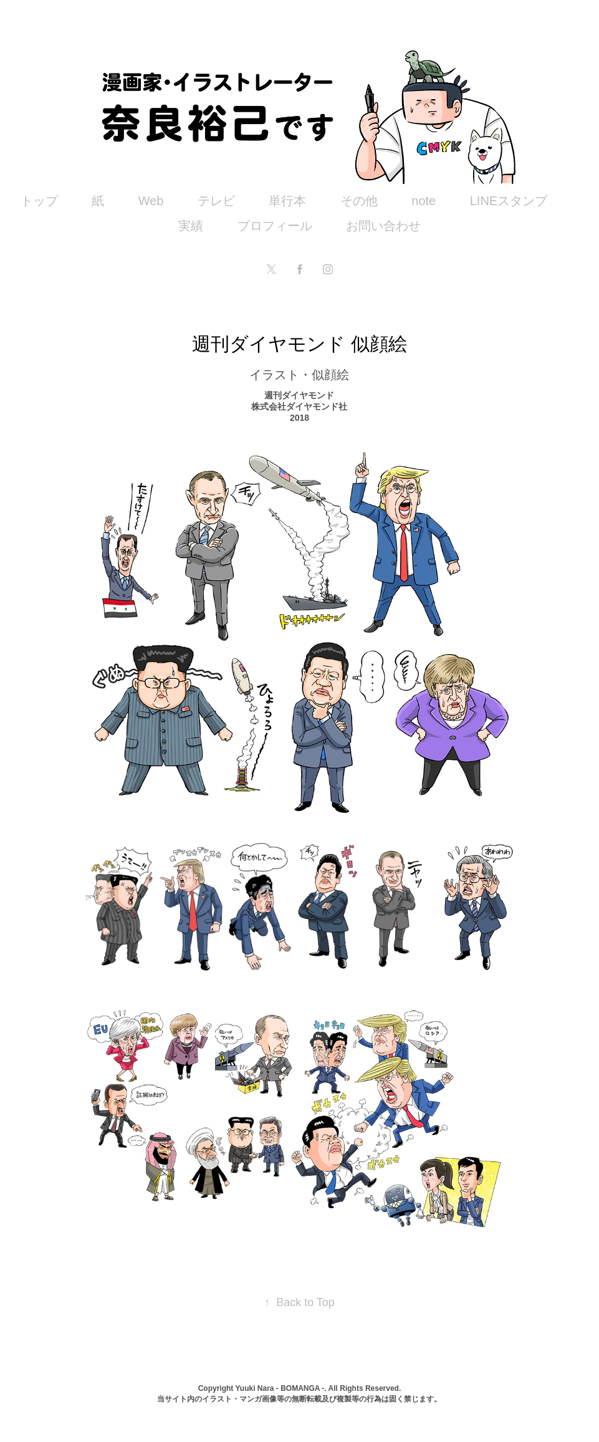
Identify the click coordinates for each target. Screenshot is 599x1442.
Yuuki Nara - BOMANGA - (279, 1388)
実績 (190, 226)
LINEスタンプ (508, 201)
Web (151, 201)
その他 (359, 201)
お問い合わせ (383, 226)
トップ (39, 201)
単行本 (287, 201)
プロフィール (274, 226)
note (423, 201)
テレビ (216, 201)
